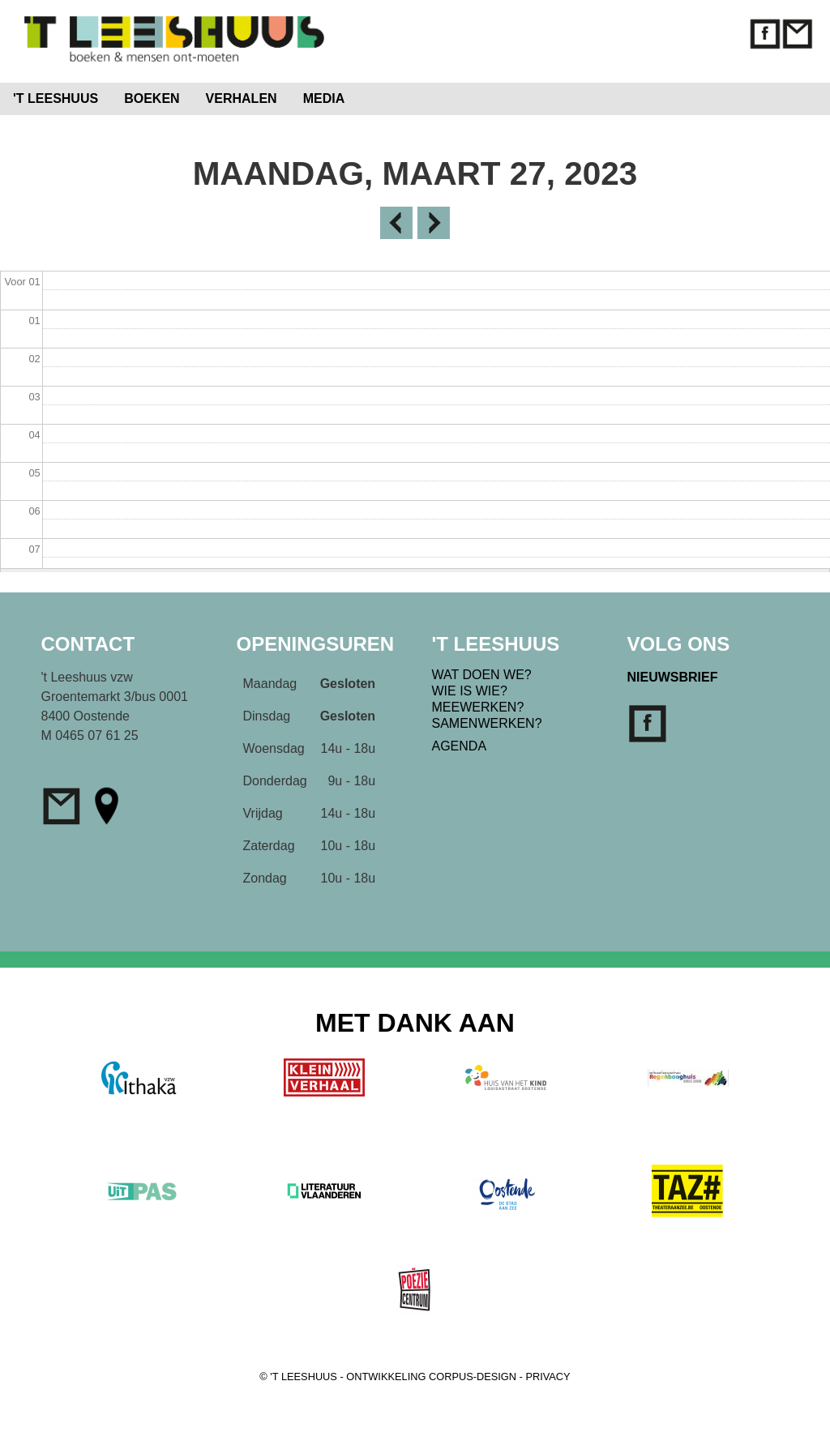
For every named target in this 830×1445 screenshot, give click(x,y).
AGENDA (459, 746)
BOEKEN (151, 98)
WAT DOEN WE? (482, 675)
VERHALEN (241, 98)
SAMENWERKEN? (487, 723)
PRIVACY (547, 1376)
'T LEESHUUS (55, 98)
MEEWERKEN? (478, 707)
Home (391, 95)
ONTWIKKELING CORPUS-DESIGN (431, 1376)
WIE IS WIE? (469, 691)
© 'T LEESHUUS (298, 1376)
